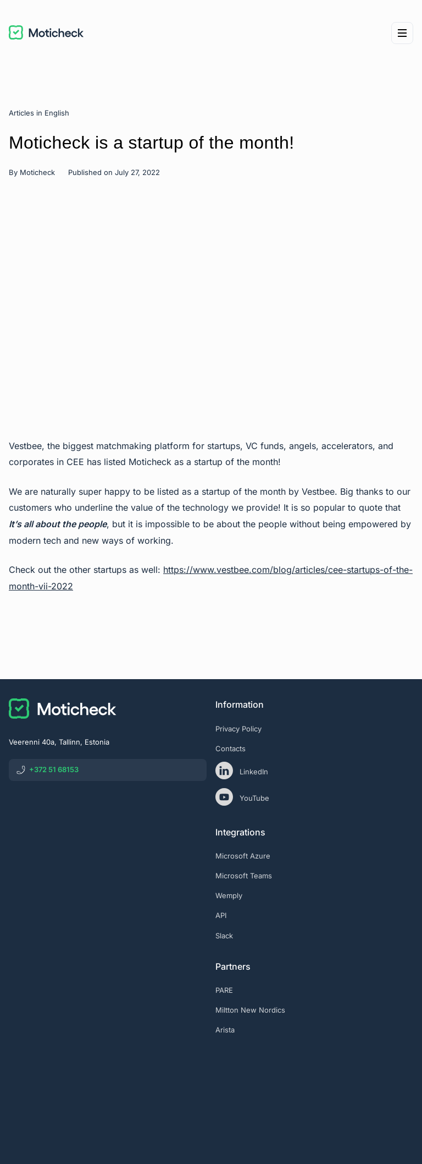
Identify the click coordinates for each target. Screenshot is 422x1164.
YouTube (242, 797)
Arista (225, 1029)
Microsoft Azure (242, 855)
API (220, 915)
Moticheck (37, 172)
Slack (224, 935)
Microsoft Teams (243, 875)
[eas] (314, 1075)
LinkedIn (241, 770)
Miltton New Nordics (250, 1009)
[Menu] (402, 33)
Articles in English (39, 112)
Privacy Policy (238, 728)
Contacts (230, 748)
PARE (224, 990)
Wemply (228, 895)
